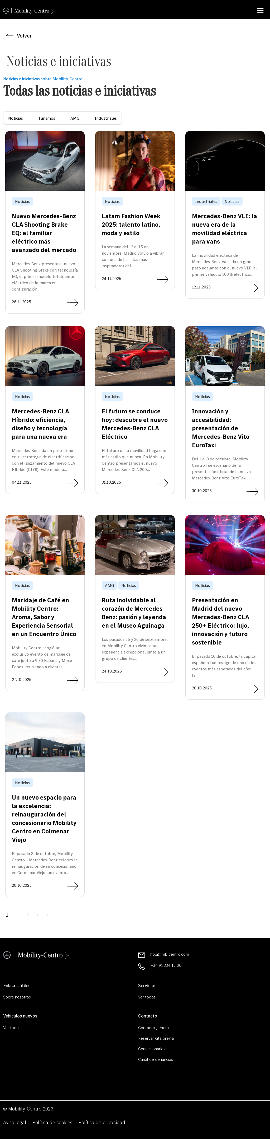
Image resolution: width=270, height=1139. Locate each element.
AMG (74, 118)
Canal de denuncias (155, 1059)
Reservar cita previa (156, 1038)
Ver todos (147, 997)
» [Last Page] (47, 914)
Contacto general (154, 1027)
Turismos (46, 118)
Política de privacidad (102, 1122)
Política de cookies (52, 1122)
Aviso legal (14, 1122)
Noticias (15, 118)
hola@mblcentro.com (169, 954)
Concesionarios (151, 1048)
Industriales (106, 118)
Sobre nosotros (17, 997)
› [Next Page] (37, 914)
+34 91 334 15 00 (166, 965)
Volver (19, 36)
